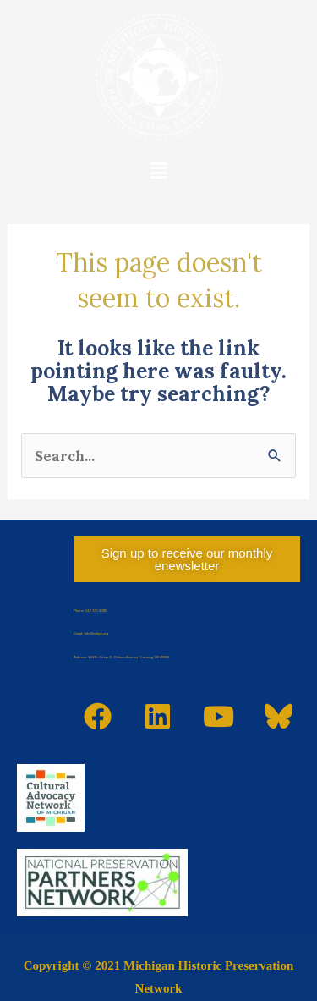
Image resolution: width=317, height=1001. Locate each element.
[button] (158, 170)
